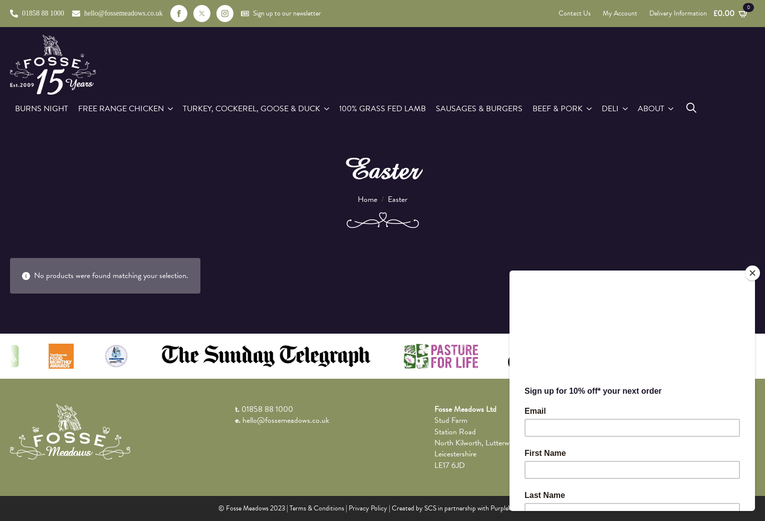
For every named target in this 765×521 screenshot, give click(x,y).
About (651, 109)
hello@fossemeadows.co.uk (285, 420)
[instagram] (224, 13)
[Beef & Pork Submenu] (590, 109)
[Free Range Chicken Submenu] (171, 109)
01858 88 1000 (267, 409)
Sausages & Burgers (479, 109)
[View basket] (731, 13)
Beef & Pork (558, 109)
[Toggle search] (691, 108)
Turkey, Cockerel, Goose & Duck (251, 109)
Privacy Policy (368, 508)
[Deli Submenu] (626, 109)
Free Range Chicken (121, 109)
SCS (430, 508)
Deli (610, 109)
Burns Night (41, 109)
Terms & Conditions (317, 508)
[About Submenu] (671, 109)
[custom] (201, 13)
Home (367, 199)
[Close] (752, 273)
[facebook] (178, 13)
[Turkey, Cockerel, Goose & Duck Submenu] (327, 109)
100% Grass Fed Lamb (382, 109)
